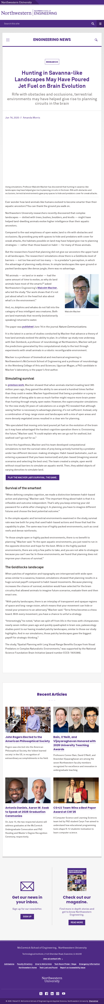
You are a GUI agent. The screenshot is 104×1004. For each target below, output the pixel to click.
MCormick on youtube (64, 993)
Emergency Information (89, 964)
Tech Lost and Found (48, 968)
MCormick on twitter (40, 993)
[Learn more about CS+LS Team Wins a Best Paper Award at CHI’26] (76, 790)
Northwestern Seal (52, 979)
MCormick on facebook (46, 993)
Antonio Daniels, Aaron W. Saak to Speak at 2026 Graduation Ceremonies (27, 812)
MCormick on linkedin (52, 993)
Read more (77, 922)
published (28, 327)
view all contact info (52, 959)
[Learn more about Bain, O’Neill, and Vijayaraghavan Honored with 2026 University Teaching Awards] (76, 719)
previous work (16, 385)
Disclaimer (93, 1001)
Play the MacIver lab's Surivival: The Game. (32, 478)
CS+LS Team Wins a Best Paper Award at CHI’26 (74, 810)
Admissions (9, 964)
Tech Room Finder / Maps (65, 964)
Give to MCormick (43, 964)
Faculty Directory (24, 964)
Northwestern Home (28, 968)
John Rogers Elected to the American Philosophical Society (27, 739)
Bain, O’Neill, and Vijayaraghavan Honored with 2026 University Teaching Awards (74, 743)
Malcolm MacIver (47, 288)
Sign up (27, 917)
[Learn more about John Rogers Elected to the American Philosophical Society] (28, 719)
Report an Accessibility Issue (72, 968)
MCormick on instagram (58, 993)
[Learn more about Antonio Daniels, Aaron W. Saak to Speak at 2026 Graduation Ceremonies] (28, 790)
